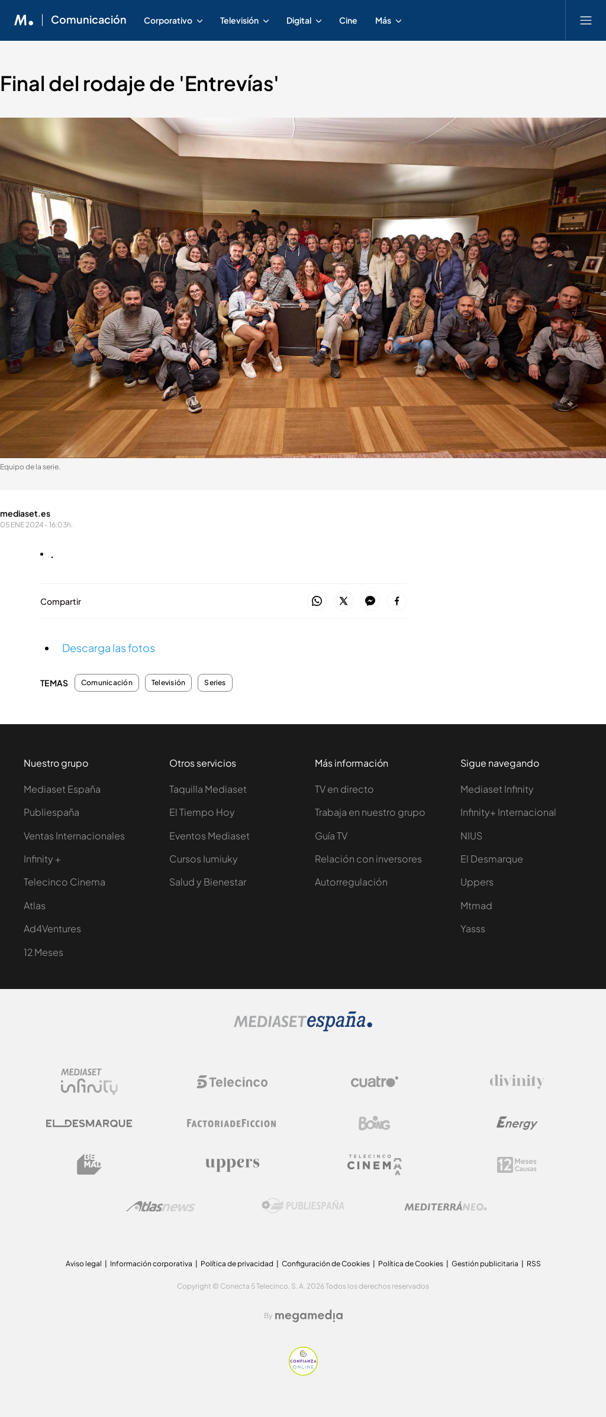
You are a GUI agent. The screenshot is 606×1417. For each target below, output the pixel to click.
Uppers (477, 882)
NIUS (471, 835)
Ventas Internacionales (74, 835)
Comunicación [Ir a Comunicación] (89, 20)
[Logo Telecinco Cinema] (374, 1165)
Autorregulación (351, 882)
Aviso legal (84, 1263)
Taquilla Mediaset (208, 789)
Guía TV (331, 835)
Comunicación (107, 682)
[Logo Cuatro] (374, 1082)
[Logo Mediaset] (303, 1028)
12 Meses (43, 952)
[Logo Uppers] (232, 1164)
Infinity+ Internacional (508, 812)
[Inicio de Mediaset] (24, 20)
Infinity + (42, 858)
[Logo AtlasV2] (160, 1206)
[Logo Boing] (375, 1123)
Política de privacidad (237, 1263)
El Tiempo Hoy (202, 812)
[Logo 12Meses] (517, 1165)
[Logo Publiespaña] (303, 1206)
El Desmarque (491, 858)
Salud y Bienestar (207, 882)
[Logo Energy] (517, 1123)
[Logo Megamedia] (309, 1316)
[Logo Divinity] (517, 1082)
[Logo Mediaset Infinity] (89, 1082)
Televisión (168, 682)
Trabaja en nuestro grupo (370, 812)
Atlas (35, 905)
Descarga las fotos (108, 647)
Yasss (472, 928)
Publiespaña (51, 812)
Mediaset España (62, 789)
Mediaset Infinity (497, 789)
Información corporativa (151, 1263)
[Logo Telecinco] (231, 1082)
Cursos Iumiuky (203, 858)
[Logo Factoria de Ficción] (232, 1123)
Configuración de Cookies (326, 1263)
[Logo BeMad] (89, 1164)
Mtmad (476, 905)
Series (214, 682)
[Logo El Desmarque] (89, 1123)
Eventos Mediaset (209, 835)
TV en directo (344, 789)
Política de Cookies (410, 1263)
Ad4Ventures (52, 928)
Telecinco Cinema (64, 882)
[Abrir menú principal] (586, 20)
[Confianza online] (303, 1372)
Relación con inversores (368, 858)
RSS (534, 1263)
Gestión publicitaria (485, 1263)
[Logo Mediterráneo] (445, 1206)
